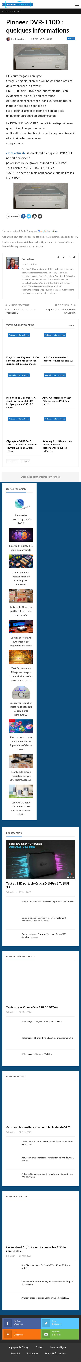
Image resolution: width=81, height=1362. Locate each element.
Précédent (12, 461)
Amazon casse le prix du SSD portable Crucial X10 (45, 1297)
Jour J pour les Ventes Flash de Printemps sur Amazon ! (21, 578)
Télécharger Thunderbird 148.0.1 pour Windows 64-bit (48, 1037)
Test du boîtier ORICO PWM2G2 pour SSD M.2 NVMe (48, 901)
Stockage (71, 38)
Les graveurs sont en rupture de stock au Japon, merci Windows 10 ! (21, 708)
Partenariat (32, 1353)
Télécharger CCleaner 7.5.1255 (37, 1054)
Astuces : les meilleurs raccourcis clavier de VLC (38, 1127)
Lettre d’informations (55, 1353)
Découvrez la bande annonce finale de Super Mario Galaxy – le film (21, 743)
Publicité (15, 1353)
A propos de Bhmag (18, 1347)
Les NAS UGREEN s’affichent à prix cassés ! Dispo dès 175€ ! (21, 808)
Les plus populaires (16, 489)
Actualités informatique (19, 335)
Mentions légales (59, 1347)
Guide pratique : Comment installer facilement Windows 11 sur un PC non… (44, 919)
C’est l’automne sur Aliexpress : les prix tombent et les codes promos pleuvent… (21, 674)
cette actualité (16, 153)
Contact (39, 1347)
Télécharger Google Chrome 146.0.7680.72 (42, 1021)
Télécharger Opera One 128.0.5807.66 (32, 1007)
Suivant (25, 461)
